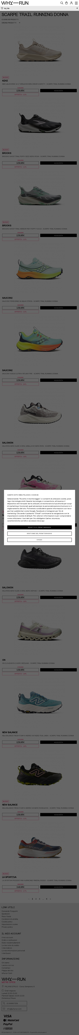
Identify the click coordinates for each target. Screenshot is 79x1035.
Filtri (6, 8)
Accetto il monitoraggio (39, 527)
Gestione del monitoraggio (39, 533)
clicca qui (40, 521)
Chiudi (39, 540)
